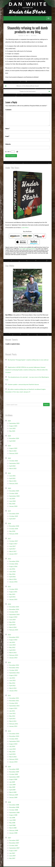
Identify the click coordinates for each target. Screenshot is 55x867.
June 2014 (12, 619)
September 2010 (14, 741)
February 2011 (13, 724)
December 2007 (14, 840)
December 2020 (14, 491)
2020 (9, 488)
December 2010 (14, 733)
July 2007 (12, 853)
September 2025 (14, 423)
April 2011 (12, 718)
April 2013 (12, 650)
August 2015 (13, 591)
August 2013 (13, 640)
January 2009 (13, 797)
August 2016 (13, 566)
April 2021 (12, 478)
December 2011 (14, 698)
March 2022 (12, 468)
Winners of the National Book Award (27, 86)
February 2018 (13, 534)
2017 (9, 538)
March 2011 (12, 721)
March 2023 (12, 451)
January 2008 (13, 833)
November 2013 (14, 637)
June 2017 (12, 546)
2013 (9, 634)
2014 (9, 604)
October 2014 (13, 612)
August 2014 (13, 617)
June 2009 (12, 784)
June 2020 (12, 501)
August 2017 (13, 543)
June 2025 (12, 428)
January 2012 (13, 690)
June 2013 (12, 645)
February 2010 (13, 759)
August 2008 (13, 815)
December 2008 (14, 805)
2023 (9, 445)
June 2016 (12, 571)
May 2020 (12, 503)
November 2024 (14, 438)
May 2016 (12, 574)
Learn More (25, 227)
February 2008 (13, 830)
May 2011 (12, 716)
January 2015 (13, 599)
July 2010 (12, 746)
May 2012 (12, 683)
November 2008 (14, 807)
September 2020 (14, 496)
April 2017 (12, 549)
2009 (9, 766)
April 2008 (12, 825)
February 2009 (13, 795)
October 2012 (13, 670)
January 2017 (13, 554)
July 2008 (12, 817)
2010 (9, 731)
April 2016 (12, 576)
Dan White (33, 35)
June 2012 (12, 680)
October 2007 (13, 845)
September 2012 (14, 673)
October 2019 (13, 516)
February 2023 (13, 453)
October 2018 (13, 528)
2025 (9, 421)
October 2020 (13, 493)
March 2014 (12, 627)
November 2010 (14, 736)
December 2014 (14, 607)
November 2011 (14, 700)
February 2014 (13, 630)
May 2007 (12, 858)
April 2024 (12, 441)
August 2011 (13, 708)
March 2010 (12, 757)
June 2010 (12, 749)
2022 (9, 458)
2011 (9, 695)
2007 (9, 838)
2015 (9, 586)
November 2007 (14, 843)
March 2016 (12, 579)
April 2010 (12, 754)
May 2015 (12, 594)
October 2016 (13, 564)
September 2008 (14, 812)
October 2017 (13, 541)
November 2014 (14, 609)
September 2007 (14, 848)
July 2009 (12, 782)
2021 (9, 473)
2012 (9, 662)
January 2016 (13, 582)
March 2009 (12, 792)
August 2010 (13, 744)
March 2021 (12, 481)
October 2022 (13, 461)
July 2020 (12, 498)
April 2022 (12, 466)
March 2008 (12, 828)
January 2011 (13, 726)
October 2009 (13, 774)
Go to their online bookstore (27, 248)
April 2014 (12, 624)
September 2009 (14, 777)
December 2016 (14, 561)
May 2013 (12, 647)
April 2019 (12, 518)
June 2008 (12, 820)
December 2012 (14, 665)
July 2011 (12, 711)
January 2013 (13, 657)
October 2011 (13, 703)
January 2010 (13, 762)
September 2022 (14, 463)
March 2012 (12, 688)
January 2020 (13, 506)
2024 (9, 436)
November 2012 (14, 667)
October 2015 (13, 589)
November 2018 (14, 526)
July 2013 (12, 642)
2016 (9, 559)
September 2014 (14, 614)
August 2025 (13, 426)
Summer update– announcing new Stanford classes (23, 384)
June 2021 (12, 476)
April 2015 (12, 597)
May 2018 (12, 531)
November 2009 (14, 772)
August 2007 (13, 850)
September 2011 (14, 706)
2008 (9, 802)
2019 (9, 511)
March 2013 (12, 652)
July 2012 (12, 678)
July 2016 (12, 569)
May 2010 (12, 751)
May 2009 (12, 787)
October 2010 (13, 739)
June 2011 (12, 713)
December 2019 (14, 513)
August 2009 (13, 779)
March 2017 (12, 551)
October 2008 (13, 810)
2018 (9, 523)
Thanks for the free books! (27, 91)
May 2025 (12, 431)
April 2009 (12, 790)
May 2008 (12, 823)
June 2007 (12, 855)
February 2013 (13, 655)
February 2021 (13, 483)
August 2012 (13, 675)
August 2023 (13, 448)
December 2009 (14, 769)
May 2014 (12, 622)
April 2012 (12, 685)
